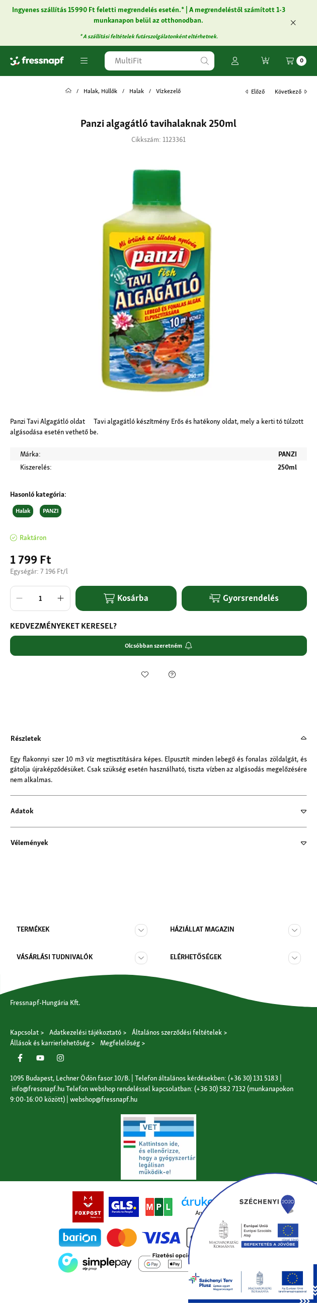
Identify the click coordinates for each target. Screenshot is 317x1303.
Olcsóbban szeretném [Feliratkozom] (158, 646)
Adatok (22, 810)
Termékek (33, 929)
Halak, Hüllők (100, 91)
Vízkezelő (168, 91)
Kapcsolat (24, 1032)
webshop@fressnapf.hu (103, 1099)
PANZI (50, 511)
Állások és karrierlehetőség (50, 1042)
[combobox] (159, 61)
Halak (136, 91)
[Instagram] (60, 1058)
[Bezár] (293, 23)
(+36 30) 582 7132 (220, 1088)
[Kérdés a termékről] (172, 674)
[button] (84, 61)
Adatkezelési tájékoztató (85, 1032)
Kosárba (126, 598)
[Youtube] (40, 1058)
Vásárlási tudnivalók (55, 956)
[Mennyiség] (40, 598)
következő (291, 92)
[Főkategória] (68, 91)
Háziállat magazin (202, 929)
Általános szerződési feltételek (177, 1032)
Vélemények (29, 842)
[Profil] (235, 61)
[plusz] (61, 598)
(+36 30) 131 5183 (253, 1078)
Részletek (26, 738)
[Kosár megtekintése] (296, 61)
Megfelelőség (120, 1042)
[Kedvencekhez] (144, 674)
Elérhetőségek (195, 956)
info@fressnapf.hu (38, 1088)
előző (255, 92)
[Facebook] (20, 1058)
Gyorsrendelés (244, 597)
